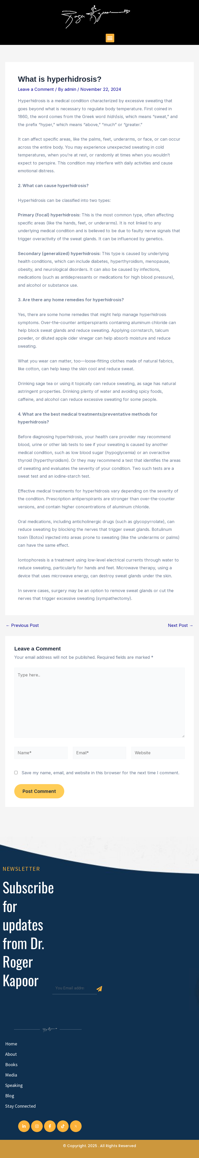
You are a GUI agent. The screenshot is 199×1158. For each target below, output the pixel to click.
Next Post (180, 625)
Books (11, 1064)
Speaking (14, 1085)
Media (11, 1075)
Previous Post (22, 625)
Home (11, 1044)
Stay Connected (20, 1106)
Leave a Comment (36, 89)
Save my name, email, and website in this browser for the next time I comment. (100, 772)
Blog (9, 1096)
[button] (110, 38)
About (11, 1054)
